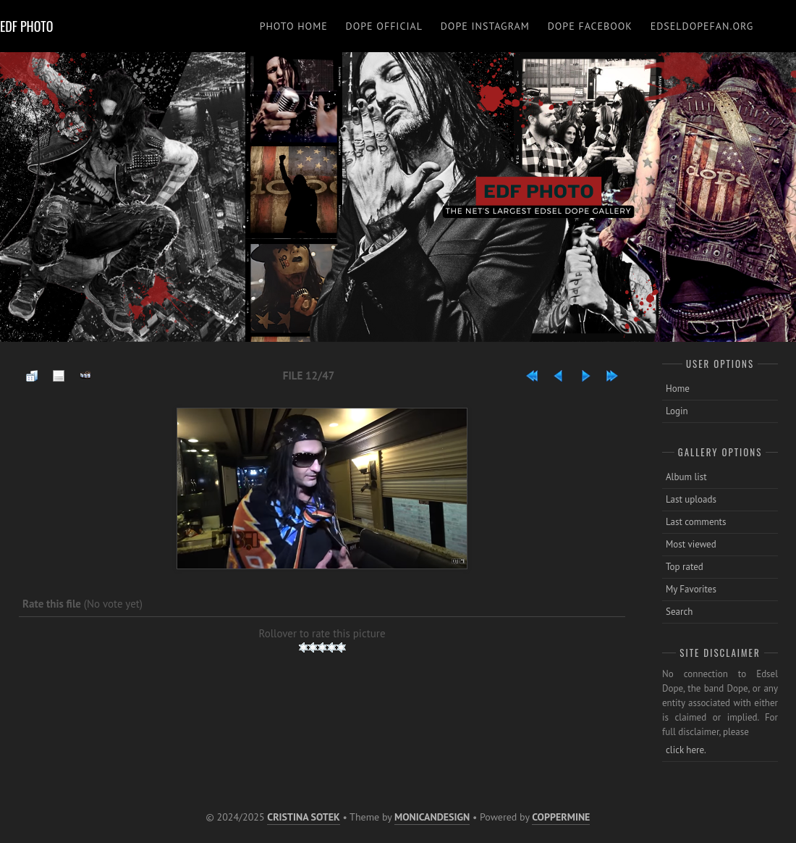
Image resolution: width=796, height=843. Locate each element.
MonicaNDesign (432, 816)
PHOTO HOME (294, 26)
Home (678, 388)
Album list (686, 477)
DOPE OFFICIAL (384, 26)
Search (679, 611)
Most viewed (691, 544)
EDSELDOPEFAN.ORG (702, 26)
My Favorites (691, 589)
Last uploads (691, 499)
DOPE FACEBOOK (590, 26)
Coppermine (561, 816)
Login (677, 411)
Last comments (696, 522)
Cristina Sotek (303, 816)
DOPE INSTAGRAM (485, 26)
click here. (686, 750)
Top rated (684, 567)
